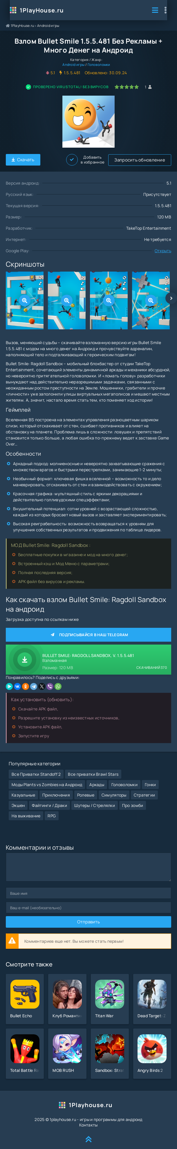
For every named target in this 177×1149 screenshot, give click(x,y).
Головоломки (99, 64)
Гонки (150, 780)
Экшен (18, 800)
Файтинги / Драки (49, 800)
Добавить (152, 159)
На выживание (26, 811)
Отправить (88, 917)
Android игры (48, 25)
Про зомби (132, 800)
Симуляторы (114, 790)
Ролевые (85, 790)
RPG (52, 811)
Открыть (163, 250)
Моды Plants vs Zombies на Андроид (47, 780)
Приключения (56, 790)
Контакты (88, 1120)
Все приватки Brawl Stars (93, 769)
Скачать (23, 159)
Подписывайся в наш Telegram (88, 634)
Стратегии (144, 790)
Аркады (96, 780)
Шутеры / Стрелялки (94, 800)
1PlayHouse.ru (38, 10)
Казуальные (23, 790)
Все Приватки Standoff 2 (36, 769)
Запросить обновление (76, 159)
